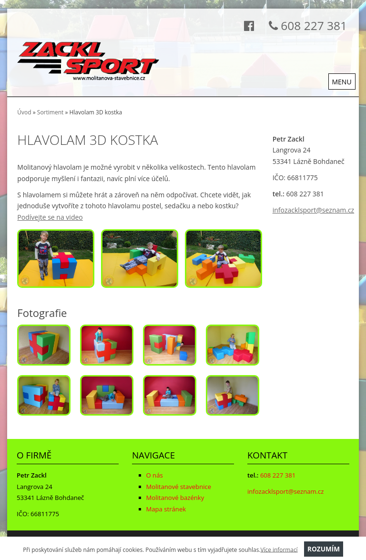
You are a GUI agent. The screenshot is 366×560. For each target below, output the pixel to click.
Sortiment (50, 112)
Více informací (278, 549)
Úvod (24, 112)
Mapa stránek (166, 509)
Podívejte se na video (49, 217)
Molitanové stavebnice (179, 486)
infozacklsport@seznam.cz (313, 209)
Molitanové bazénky (175, 497)
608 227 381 (305, 25)
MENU (342, 81)
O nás (154, 475)
